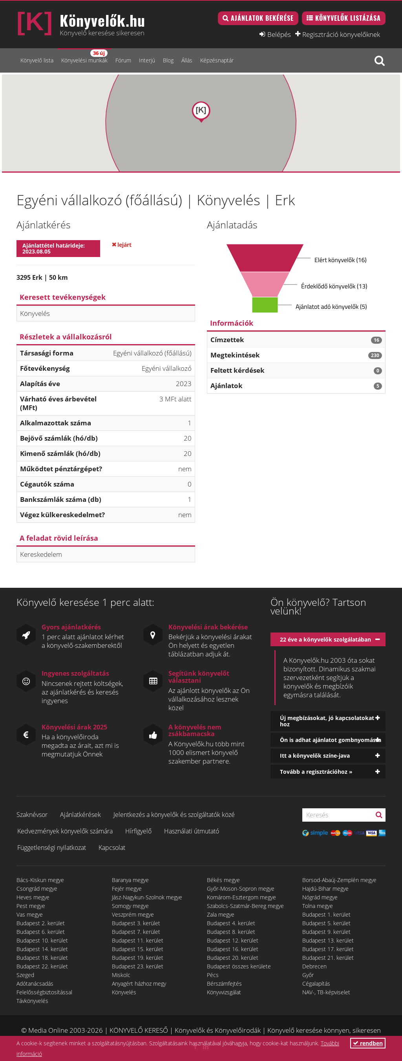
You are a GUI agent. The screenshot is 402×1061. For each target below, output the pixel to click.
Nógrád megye (320, 897)
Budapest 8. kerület (231, 931)
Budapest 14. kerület (42, 949)
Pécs (213, 975)
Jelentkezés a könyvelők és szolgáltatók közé (174, 814)
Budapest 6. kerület (40, 931)
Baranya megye (130, 880)
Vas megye (29, 914)
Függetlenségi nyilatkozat (51, 847)
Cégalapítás (316, 983)
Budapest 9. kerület (326, 931)
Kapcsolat (112, 847)
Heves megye (32, 897)
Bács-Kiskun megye (40, 880)
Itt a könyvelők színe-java (315, 755)
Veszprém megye (133, 914)
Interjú (147, 60)
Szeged (25, 975)
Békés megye (223, 880)
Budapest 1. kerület (326, 914)
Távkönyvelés (32, 1000)
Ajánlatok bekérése (262, 18)
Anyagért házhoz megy (139, 983)
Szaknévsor (32, 814)
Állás (186, 60)
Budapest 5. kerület (326, 923)
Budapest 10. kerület (42, 940)
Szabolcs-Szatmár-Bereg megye (245, 906)
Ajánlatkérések (80, 814)
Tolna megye (317, 906)
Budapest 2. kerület (40, 923)
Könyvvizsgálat (224, 992)
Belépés (279, 34)
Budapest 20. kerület (232, 957)
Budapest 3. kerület (136, 923)
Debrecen (314, 966)
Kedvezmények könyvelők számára (65, 831)
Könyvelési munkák (84, 56)
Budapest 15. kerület (137, 949)
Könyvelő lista (36, 60)
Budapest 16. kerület (232, 949)
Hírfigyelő (138, 831)
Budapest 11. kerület (137, 940)
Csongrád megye (36, 888)
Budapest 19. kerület (137, 957)
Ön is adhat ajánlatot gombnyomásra (330, 740)
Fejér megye (127, 888)
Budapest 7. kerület (136, 931)
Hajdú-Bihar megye (325, 888)
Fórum (123, 60)
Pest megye (30, 906)
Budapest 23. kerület (137, 966)
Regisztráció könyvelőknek (341, 34)
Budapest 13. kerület (328, 940)
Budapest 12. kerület (232, 940)
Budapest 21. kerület (328, 957)
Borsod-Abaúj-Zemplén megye (339, 880)
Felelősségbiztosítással (44, 992)
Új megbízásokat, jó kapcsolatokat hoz (327, 720)
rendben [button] (368, 1043)
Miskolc (121, 975)
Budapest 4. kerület (231, 923)
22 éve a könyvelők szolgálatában (325, 639)
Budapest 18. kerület (42, 957)
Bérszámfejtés (224, 983)
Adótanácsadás (34, 983)
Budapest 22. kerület (42, 966)
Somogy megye (130, 906)
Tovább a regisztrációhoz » (316, 771)
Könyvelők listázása (348, 18)
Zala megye (220, 914)
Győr (308, 975)
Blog (168, 60)
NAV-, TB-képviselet (326, 992)
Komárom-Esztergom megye (241, 897)
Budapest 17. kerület (328, 949)
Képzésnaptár (217, 60)
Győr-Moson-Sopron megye (240, 888)
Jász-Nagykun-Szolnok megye (147, 897)
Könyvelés (124, 992)
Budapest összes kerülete (239, 966)
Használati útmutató (191, 831)
